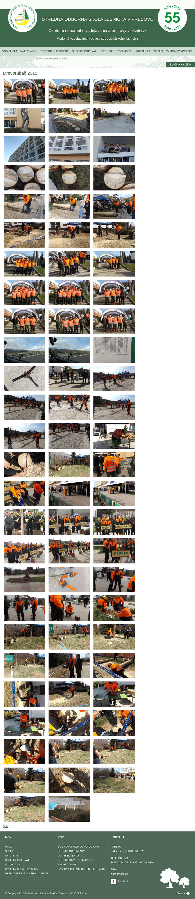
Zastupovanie (67, 864)
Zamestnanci (28, 51)
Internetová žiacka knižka (76, 860)
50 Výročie (172, 18)
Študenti (46, 51)
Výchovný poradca (179, 51)
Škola (13, 51)
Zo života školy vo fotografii (78, 846)
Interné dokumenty (71, 851)
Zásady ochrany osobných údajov (82, 869)
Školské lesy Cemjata (116, 51)
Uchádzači (61, 51)
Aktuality (11, 855)
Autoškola (142, 51)
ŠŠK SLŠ (158, 51)
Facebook (123, 881)
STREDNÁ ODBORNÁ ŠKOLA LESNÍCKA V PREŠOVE (22, 18)
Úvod (4, 51)
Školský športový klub (21, 869)
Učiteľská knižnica (70, 855)
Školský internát (84, 51)
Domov (181, 893)
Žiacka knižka (180, 64)
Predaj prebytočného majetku (26, 873)
